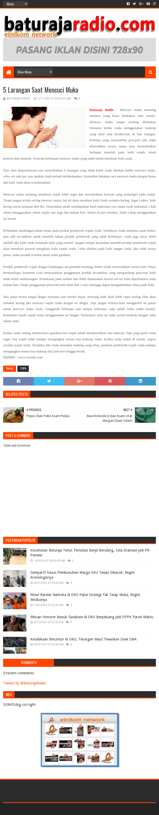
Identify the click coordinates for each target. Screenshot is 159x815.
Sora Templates (32, 809)
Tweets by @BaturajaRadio (24, 683)
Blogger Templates (61, 809)
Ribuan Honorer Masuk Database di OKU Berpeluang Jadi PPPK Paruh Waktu (91, 617)
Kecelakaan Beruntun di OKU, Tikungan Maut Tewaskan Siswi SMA (83, 639)
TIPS (23, 368)
